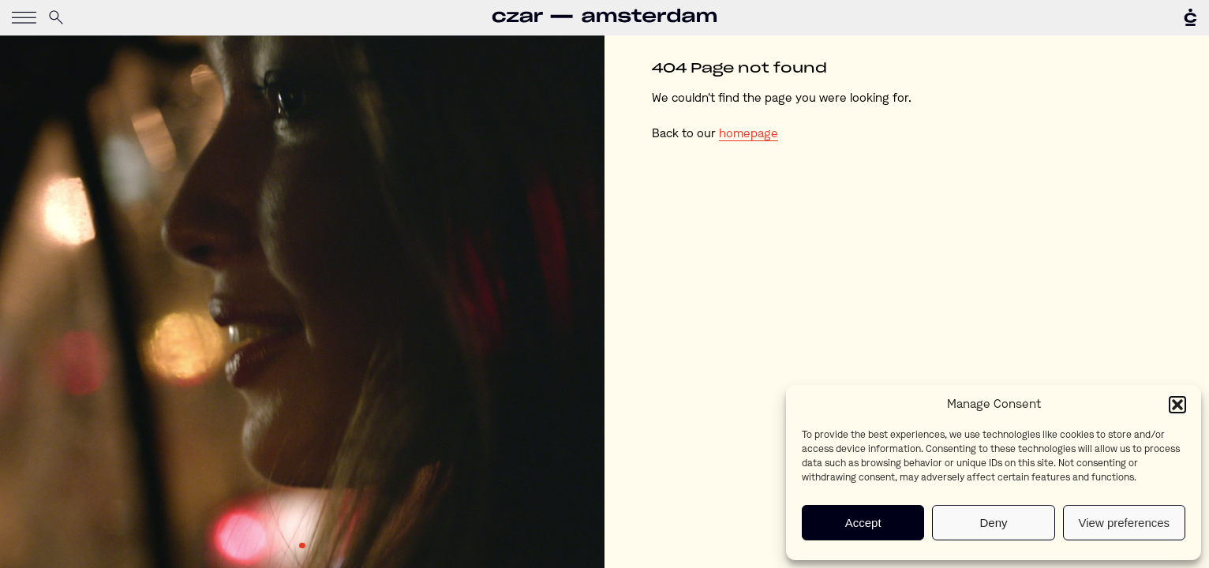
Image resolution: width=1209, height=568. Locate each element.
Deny (993, 522)
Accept (863, 522)
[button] (1177, 405)
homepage (748, 134)
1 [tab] (302, 546)
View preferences (1124, 522)
